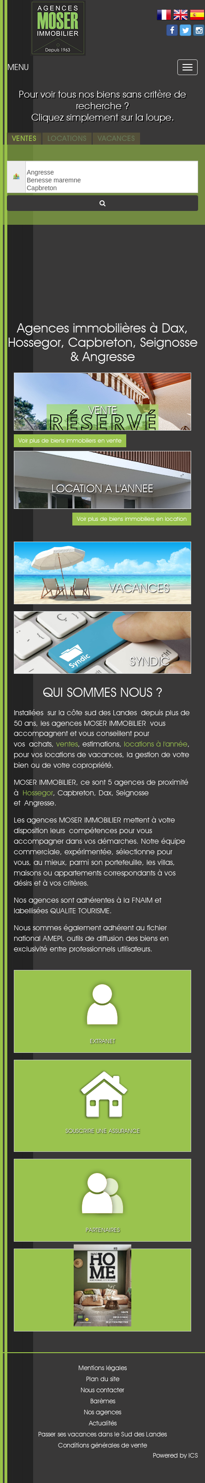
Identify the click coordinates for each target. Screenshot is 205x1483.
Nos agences (102, 1412)
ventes (67, 744)
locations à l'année (155, 744)
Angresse (112, 172)
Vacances (116, 138)
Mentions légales (102, 1368)
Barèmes (102, 1401)
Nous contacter (102, 1390)
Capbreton (112, 188)
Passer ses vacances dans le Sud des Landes (102, 1434)
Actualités (103, 1423)
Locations (67, 138)
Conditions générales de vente (102, 1445)
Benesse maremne (112, 180)
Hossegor (38, 792)
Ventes (24, 138)
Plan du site (102, 1379)
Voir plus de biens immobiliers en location (132, 518)
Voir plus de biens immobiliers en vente (70, 440)
